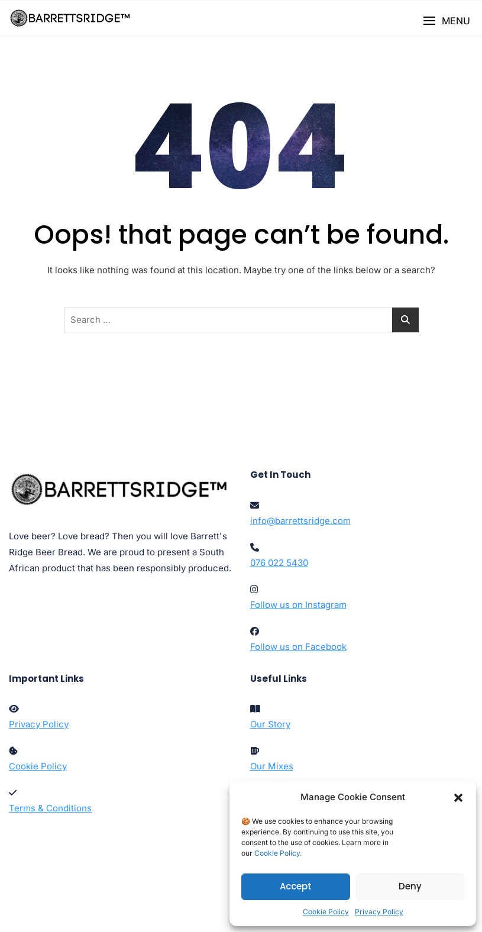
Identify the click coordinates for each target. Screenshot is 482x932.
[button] (458, 797)
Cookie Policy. (278, 853)
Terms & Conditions (50, 808)
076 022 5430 (279, 562)
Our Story (270, 724)
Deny (410, 886)
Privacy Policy (379, 911)
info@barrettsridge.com (300, 520)
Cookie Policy (326, 911)
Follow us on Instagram (298, 604)
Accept (296, 886)
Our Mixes (271, 766)
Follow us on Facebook (298, 646)
